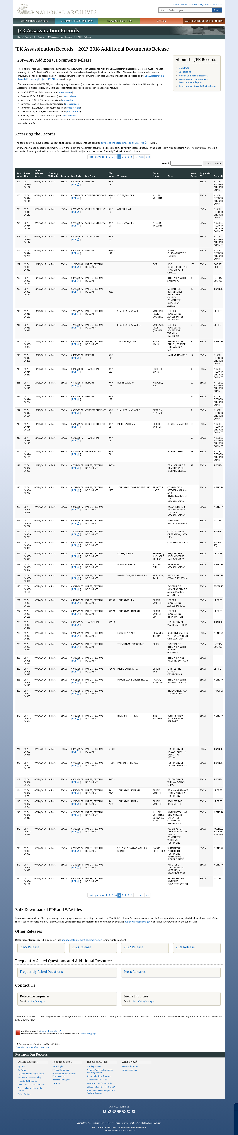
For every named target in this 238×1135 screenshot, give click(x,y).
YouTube (124, 1111)
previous (99, 156)
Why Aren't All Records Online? (101, 1086)
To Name (122, 176)
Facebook (104, 1111)
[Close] (234, 1107)
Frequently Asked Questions (41, 972)
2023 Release (81, 947)
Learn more (211, 1129)
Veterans (57, 1083)
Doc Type (90, 176)
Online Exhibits (24, 1094)
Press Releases (135, 972)
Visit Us (161, 20)
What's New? (129, 1061)
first (90, 156)
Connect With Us (119, 1106)
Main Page (184, 67)
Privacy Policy (107, 1122)
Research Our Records (34, 20)
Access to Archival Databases (31, 1084)
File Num (111, 174)
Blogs (129, 1111)
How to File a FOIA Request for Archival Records (101, 1091)
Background (185, 71)
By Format (22, 1070)
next (141, 156)
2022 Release (133, 947)
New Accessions (129, 1070)
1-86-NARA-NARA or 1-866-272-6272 (119, 1130)
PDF (74, 184)
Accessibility (94, 1122)
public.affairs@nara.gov (143, 1001)
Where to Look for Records (99, 1083)
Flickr (133, 1111)
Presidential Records (27, 1081)
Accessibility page (87, 1033)
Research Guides (97, 1061)
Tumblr (119, 1111)
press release (65, 92)
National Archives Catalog (29, 1077)
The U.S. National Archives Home (56, 9)
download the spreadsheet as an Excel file (122, 142)
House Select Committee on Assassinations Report (193, 81)
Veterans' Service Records (76, 20)
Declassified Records (97, 1079)
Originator (205, 174)
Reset (218, 163)
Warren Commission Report (193, 75)
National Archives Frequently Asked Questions (100, 1071)
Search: (166, 163)
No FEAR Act (146, 1122)
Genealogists (59, 1066)
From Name (156, 174)
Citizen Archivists (181, 4)
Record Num (28, 174)
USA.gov (157, 1122)
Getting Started (94, 1066)
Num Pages (194, 174)
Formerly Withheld (53, 174)
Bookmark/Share (200, 4)
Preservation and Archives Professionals (64, 1074)
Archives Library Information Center (31, 1089)
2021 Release (185, 947)
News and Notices (130, 1066)
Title (170, 176)
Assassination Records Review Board (197, 86)
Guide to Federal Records (98, 1076)
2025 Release (29, 947)
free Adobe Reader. (50, 1031)
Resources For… (62, 1061)
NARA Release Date (38, 173)
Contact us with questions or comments (33, 1047)
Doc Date (76, 176)
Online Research (28, 1061)
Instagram (114, 1111)
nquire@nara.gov (36, 1001)
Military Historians (61, 1070)
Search (217, 10)
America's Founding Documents (204, 20)
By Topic (21, 1066)
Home (20, 37)
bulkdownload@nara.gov (137, 921)
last (148, 156)
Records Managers (61, 1079)
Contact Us (216, 4)
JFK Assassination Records (60, 37)
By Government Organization (31, 1073)
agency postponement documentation (82, 939)
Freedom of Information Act (127, 1122)
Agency (65, 176)
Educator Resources (119, 20)
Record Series (221, 176)
